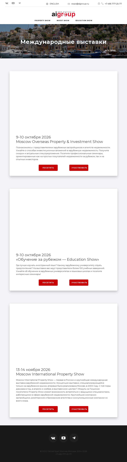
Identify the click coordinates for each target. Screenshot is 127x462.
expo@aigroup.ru (80, 4)
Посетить (48, 168)
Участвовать (79, 168)
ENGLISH (54, 4)
